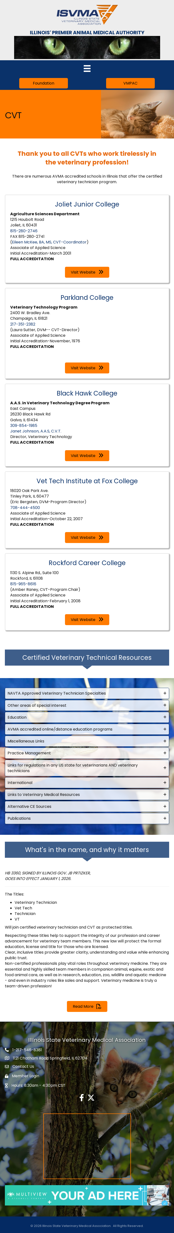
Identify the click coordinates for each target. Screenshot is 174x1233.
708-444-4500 (25, 507)
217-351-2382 (22, 324)
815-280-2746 (23, 231)
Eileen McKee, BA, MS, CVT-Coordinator (49, 242)
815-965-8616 (23, 584)
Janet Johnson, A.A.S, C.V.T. (35, 431)
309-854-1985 (23, 425)
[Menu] (87, 68)
